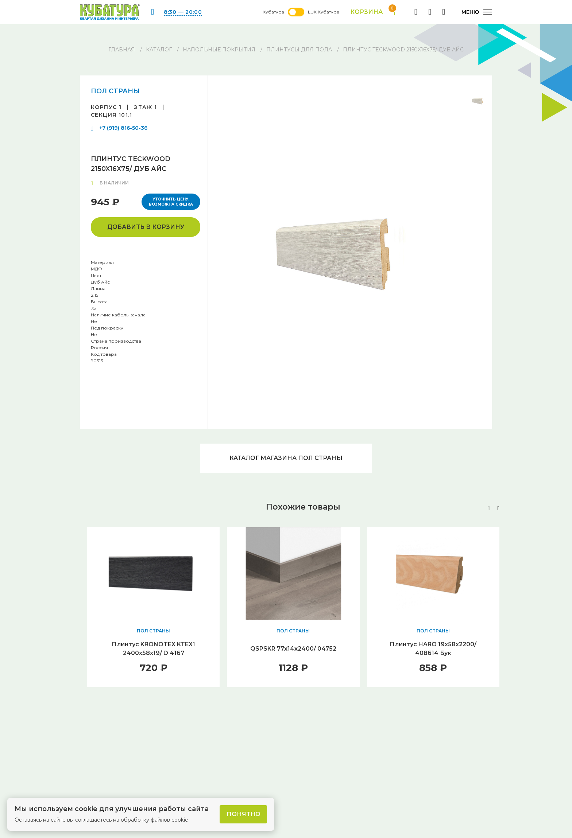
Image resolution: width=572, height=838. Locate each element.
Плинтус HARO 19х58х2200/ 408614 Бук (433, 648)
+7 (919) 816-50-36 (123, 128)
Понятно (243, 814)
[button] (498, 508)
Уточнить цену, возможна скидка (171, 202)
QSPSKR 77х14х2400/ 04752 (293, 648)
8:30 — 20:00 (183, 12)
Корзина (374, 12)
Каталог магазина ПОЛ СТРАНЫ (286, 458)
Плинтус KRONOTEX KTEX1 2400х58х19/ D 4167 (153, 648)
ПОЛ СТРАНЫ (115, 91)
